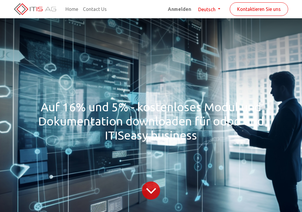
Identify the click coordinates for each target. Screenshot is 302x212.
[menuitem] (72, 9)
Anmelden (179, 9)
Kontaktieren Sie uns (259, 9)
